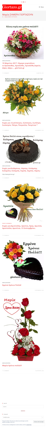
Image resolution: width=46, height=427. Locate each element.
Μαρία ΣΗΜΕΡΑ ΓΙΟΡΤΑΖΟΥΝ (11, 16)
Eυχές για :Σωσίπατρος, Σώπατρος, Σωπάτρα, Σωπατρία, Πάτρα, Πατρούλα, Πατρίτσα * (21, 124)
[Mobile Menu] (41, 7)
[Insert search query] (23, 406)
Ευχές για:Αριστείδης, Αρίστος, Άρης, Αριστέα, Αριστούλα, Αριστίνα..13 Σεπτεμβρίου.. (22, 227)
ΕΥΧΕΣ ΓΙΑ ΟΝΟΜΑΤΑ (7, 223)
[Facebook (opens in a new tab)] (23, 2)
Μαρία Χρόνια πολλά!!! (12, 365)
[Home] (2, 16)
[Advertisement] (22, 390)
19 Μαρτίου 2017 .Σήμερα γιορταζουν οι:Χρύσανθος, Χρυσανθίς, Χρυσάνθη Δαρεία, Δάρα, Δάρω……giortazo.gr (21, 65)
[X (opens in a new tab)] (21, 2)
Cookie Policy (28, 424)
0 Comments (6, 73)
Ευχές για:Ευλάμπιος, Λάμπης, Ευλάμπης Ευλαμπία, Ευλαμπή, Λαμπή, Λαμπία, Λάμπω (21, 169)
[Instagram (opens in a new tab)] (24, 2)
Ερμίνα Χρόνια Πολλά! (11, 285)
